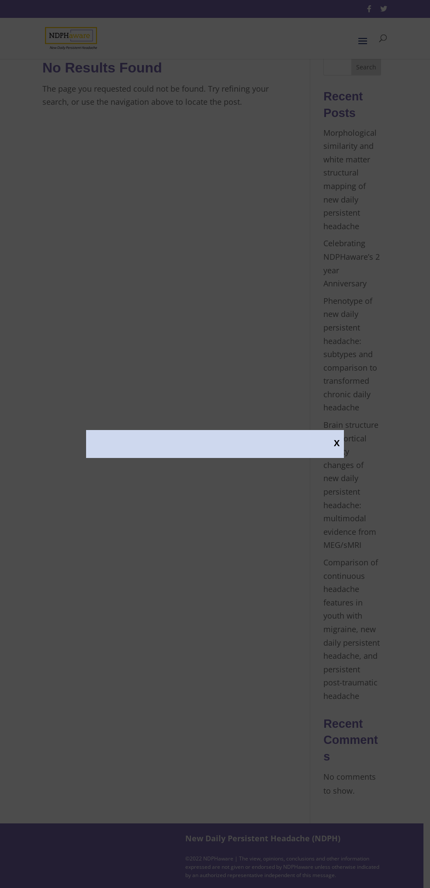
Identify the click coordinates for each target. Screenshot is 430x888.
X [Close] (337, 443)
